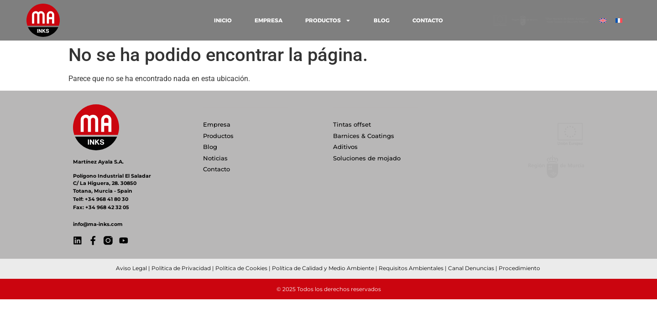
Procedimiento (519, 268)
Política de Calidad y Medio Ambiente (323, 268)
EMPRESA (268, 20)
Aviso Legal (131, 268)
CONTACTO (427, 20)
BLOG (382, 20)
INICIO (223, 20)
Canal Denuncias (471, 268)
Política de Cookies (241, 268)
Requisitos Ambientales (411, 268)
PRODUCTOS (328, 20)
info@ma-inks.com (98, 224)
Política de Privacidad (181, 268)
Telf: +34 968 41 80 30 (100, 199)
